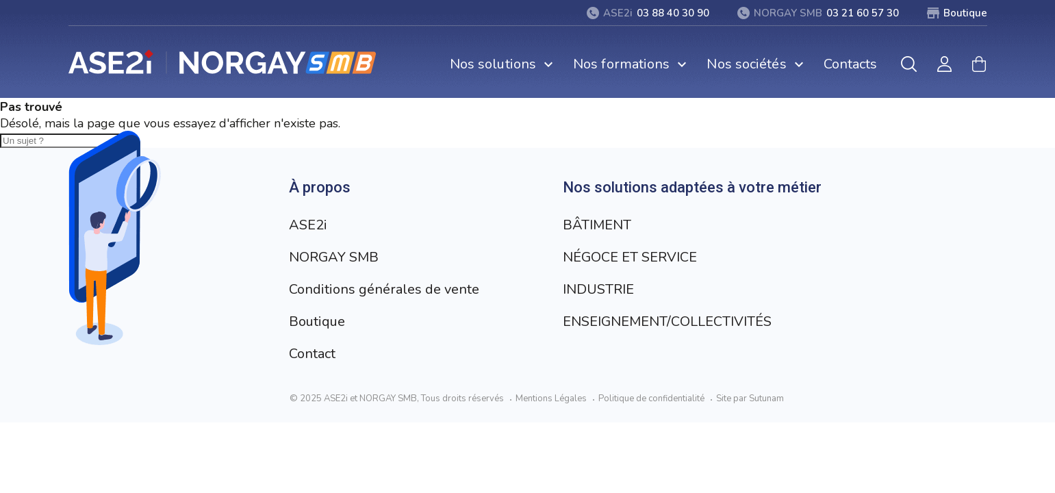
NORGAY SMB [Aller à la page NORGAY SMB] (334, 257)
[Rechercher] (909, 64)
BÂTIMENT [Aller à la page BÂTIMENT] (597, 225)
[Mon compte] (944, 64)
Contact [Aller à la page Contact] (312, 353)
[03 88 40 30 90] (648, 13)
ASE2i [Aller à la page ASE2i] (308, 225)
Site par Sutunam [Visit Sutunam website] (750, 398)
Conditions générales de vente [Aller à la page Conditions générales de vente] (384, 289)
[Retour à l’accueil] (222, 62)
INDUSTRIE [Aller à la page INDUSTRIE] (598, 289)
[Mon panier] (979, 64)
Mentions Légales (551, 398)
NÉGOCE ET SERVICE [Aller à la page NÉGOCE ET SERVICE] (630, 257)
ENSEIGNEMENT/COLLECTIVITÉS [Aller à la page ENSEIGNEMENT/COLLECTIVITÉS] (667, 321)
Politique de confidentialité (651, 398)
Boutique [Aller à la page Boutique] (317, 321)
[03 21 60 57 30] (818, 13)
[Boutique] (957, 13)
